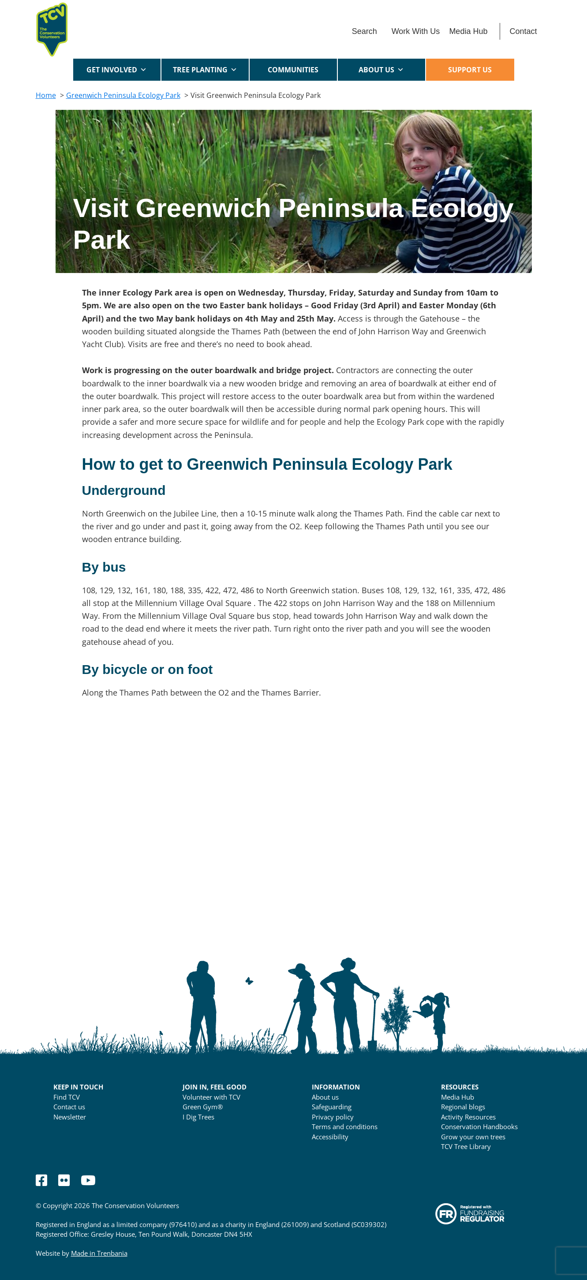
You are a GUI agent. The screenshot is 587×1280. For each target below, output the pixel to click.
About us (381, 70)
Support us (470, 70)
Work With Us (416, 31)
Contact (523, 31)
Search (364, 31)
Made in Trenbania (99, 1253)
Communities (293, 73)
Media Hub (468, 31)
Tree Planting (205, 70)
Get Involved (116, 70)
